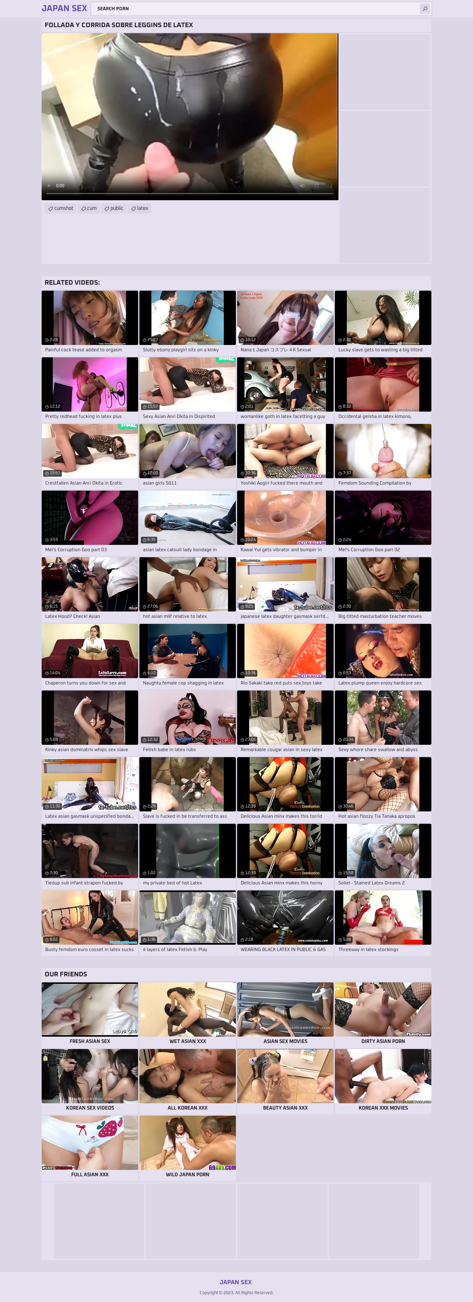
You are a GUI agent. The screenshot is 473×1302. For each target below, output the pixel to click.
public (116, 208)
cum (92, 208)
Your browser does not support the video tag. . (190, 116)
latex (142, 208)
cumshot (63, 208)
